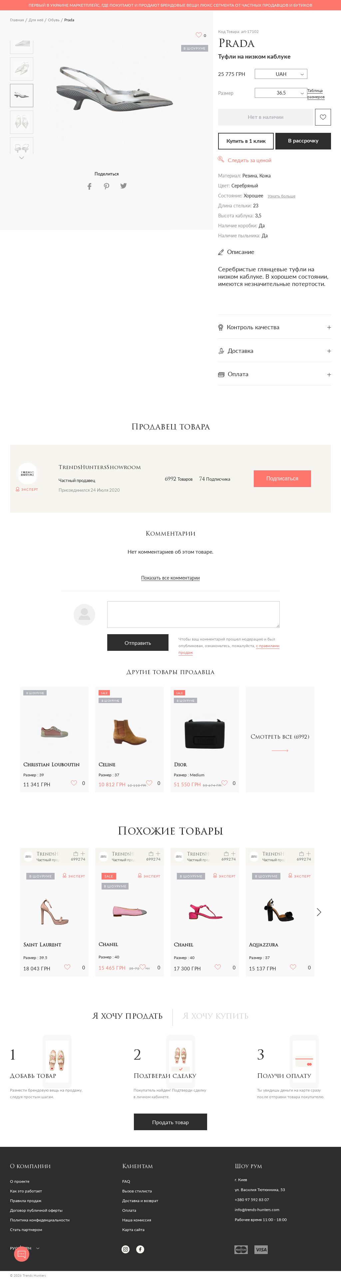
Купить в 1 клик (246, 141)
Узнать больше (281, 195)
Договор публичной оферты (36, 1210)
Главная (17, 19)
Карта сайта (133, 1229)
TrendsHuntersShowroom (100, 467)
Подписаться (282, 478)
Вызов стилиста (137, 1190)
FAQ (126, 1181)
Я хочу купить (216, 1017)
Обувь (54, 19)
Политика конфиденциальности (40, 1219)
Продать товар (170, 1122)
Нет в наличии (265, 117)
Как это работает (26, 1190)
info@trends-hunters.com (257, 1209)
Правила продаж (25, 1200)
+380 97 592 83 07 (252, 1199)
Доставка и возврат (140, 1200)
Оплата (129, 1210)
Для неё (36, 19)
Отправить (138, 643)
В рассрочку (303, 140)
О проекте (19, 1181)
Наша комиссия (136, 1219)
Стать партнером (26, 1229)
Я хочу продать (128, 1017)
